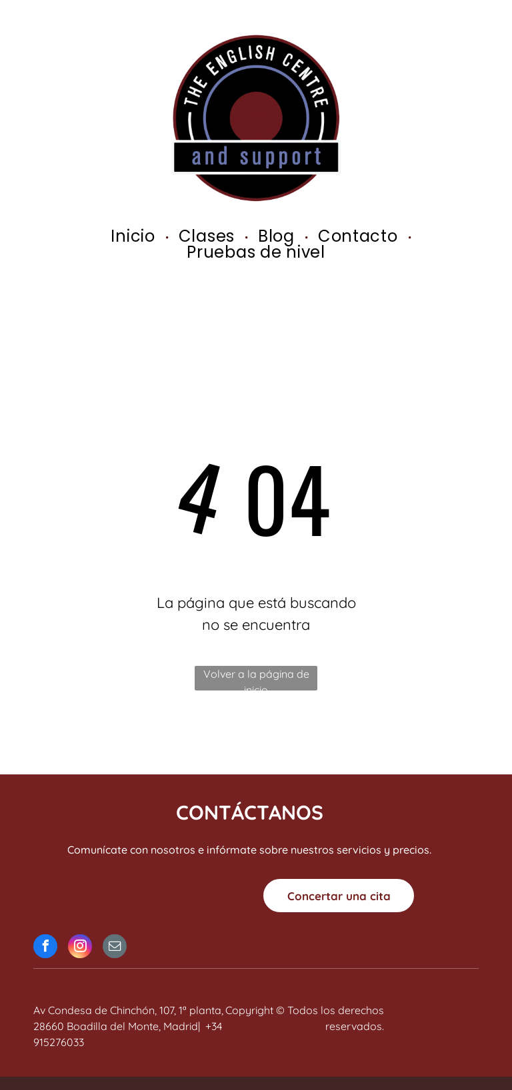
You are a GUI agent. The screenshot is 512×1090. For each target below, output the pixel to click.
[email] (115, 947)
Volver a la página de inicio (256, 678)
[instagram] (80, 947)
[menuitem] (134, 236)
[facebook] (45, 947)
